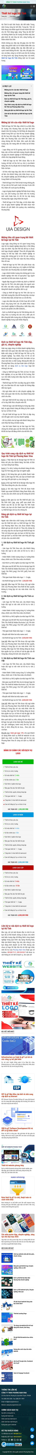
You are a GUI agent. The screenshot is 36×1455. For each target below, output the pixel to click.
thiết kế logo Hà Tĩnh (9, 58)
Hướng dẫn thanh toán (7, 1416)
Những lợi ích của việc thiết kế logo (16, 90)
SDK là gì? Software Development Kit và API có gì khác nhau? (17, 1129)
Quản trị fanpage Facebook (21, 1373)
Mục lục (17, 86)
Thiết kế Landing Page (20, 1313)
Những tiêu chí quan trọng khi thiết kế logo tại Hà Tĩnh (17, 94)
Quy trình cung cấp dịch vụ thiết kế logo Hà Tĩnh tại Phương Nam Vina (17, 106)
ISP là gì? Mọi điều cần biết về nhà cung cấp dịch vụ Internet (17, 1095)
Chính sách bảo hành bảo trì (9, 1419)
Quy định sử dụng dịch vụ (8, 1413)
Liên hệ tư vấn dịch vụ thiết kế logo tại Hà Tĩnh (18, 115)
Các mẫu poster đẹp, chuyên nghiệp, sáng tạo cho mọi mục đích (17, 1235)
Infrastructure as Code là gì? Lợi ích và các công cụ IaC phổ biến (16, 1058)
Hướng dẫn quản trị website (8, 1424)
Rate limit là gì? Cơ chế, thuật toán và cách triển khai (16, 1198)
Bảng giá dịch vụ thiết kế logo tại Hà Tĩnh (18, 110)
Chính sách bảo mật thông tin (9, 1422)
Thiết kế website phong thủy (12, 1165)
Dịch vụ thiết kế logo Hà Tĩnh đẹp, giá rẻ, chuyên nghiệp (18, 100)
